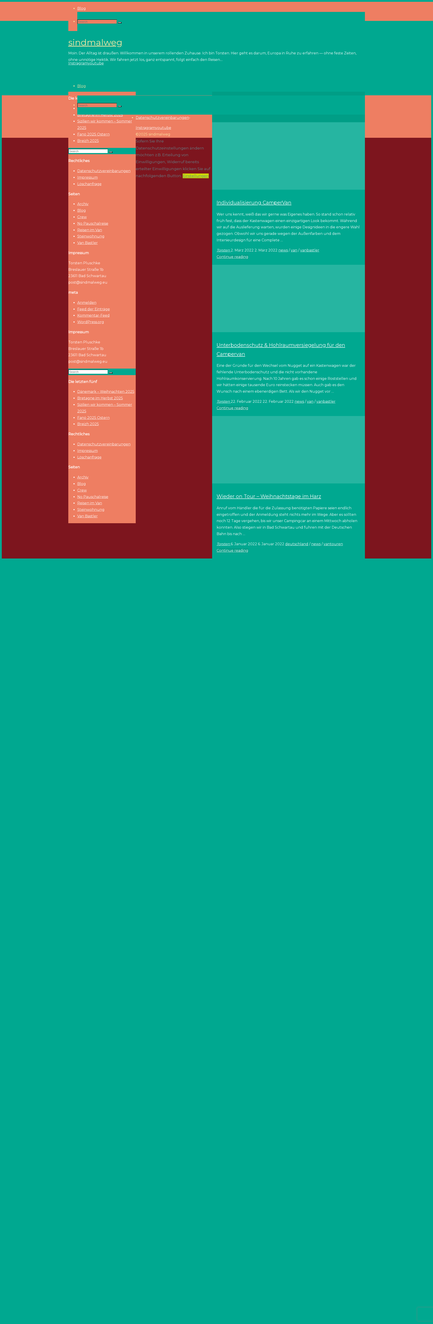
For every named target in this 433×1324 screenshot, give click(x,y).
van (294, 250)
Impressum (87, 177)
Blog (81, 210)
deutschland (296, 544)
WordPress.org (90, 322)
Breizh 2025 (88, 141)
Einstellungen (196, 176)
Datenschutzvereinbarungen (104, 171)
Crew (82, 217)
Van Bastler (87, 243)
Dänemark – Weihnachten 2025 (105, 391)
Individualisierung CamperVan (254, 202)
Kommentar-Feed (93, 315)
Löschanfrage (89, 184)
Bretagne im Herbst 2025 (100, 398)
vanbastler (309, 250)
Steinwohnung (90, 236)
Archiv (83, 204)
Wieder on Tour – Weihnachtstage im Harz (269, 496)
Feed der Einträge (93, 309)
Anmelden (86, 302)
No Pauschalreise (92, 223)
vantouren (333, 544)
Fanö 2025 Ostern (93, 134)
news (283, 250)
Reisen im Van (89, 230)
